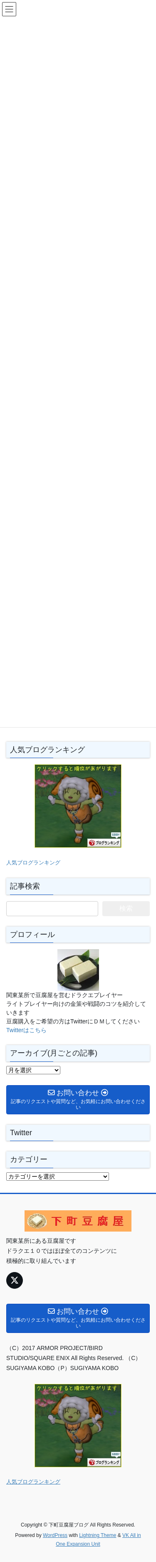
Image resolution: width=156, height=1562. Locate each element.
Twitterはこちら (26, 1030)
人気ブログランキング (33, 863)
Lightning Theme (97, 1535)
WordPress (55, 1535)
